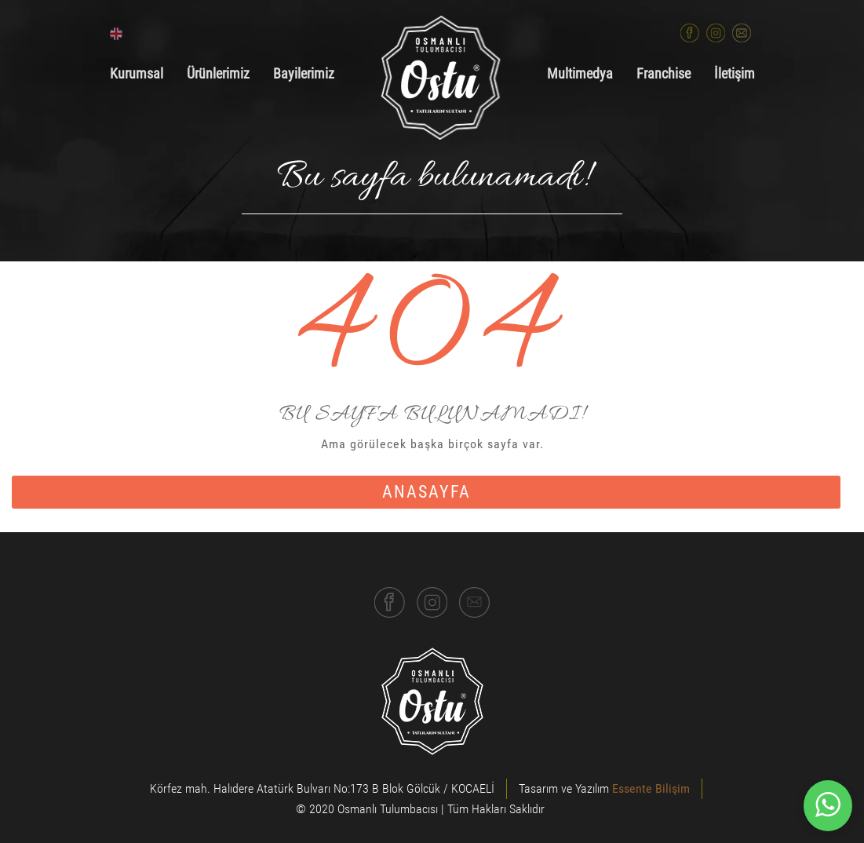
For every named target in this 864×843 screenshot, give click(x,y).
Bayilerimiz (303, 74)
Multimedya (580, 74)
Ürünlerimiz (218, 74)
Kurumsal (136, 74)
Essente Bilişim (651, 788)
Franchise (663, 74)
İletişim (734, 74)
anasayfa (426, 492)
